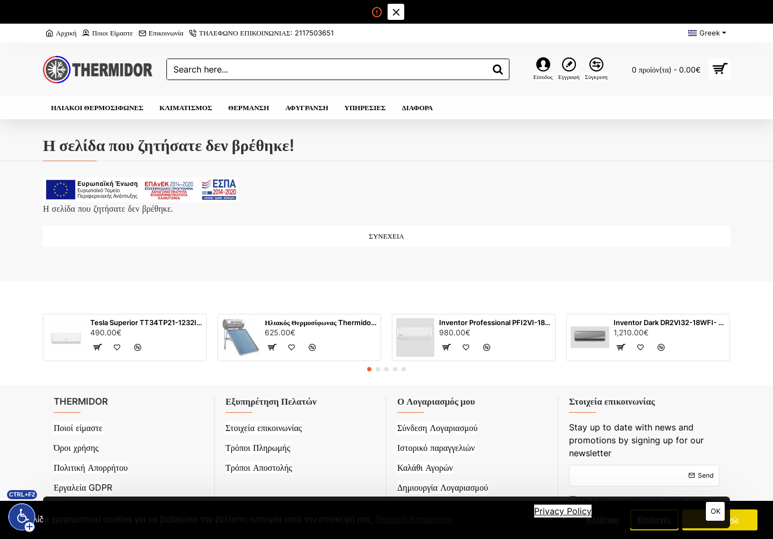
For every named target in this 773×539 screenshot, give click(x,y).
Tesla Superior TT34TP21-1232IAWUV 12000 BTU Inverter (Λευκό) (146, 322)
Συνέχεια (386, 236)
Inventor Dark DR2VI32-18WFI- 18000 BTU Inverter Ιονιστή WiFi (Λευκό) (670, 322)
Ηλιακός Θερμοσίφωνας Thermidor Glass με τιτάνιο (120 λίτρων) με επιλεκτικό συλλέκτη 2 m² (321, 322)
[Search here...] (498, 69)
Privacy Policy (563, 511)
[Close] (396, 12)
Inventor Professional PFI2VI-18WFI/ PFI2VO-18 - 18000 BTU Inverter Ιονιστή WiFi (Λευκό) (495, 322)
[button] (369, 369)
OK (715, 511)
